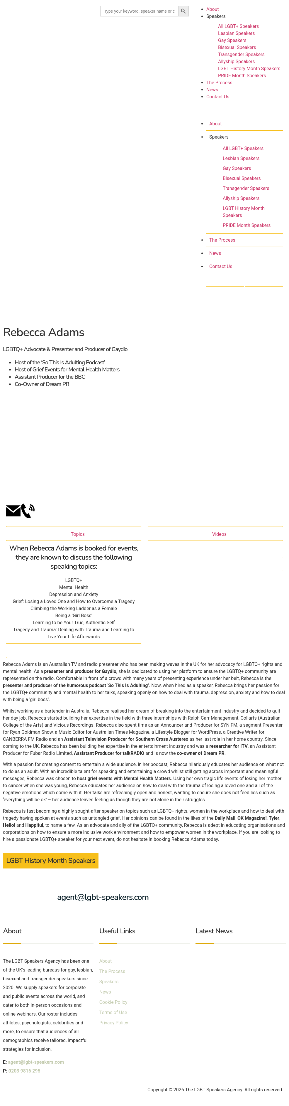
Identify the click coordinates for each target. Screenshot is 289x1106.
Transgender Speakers (241, 54)
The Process (219, 82)
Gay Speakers (232, 40)
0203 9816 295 (24, 1071)
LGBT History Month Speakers (249, 68)
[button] (239, 111)
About (212, 9)
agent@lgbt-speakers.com (103, 897)
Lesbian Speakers (236, 33)
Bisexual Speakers (237, 47)
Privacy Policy (113, 1023)
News (212, 89)
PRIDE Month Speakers (242, 75)
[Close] (74, 650)
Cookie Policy (113, 1002)
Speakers (216, 16)
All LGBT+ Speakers (238, 26)
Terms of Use (113, 1012)
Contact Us (217, 97)
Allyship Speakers (236, 61)
